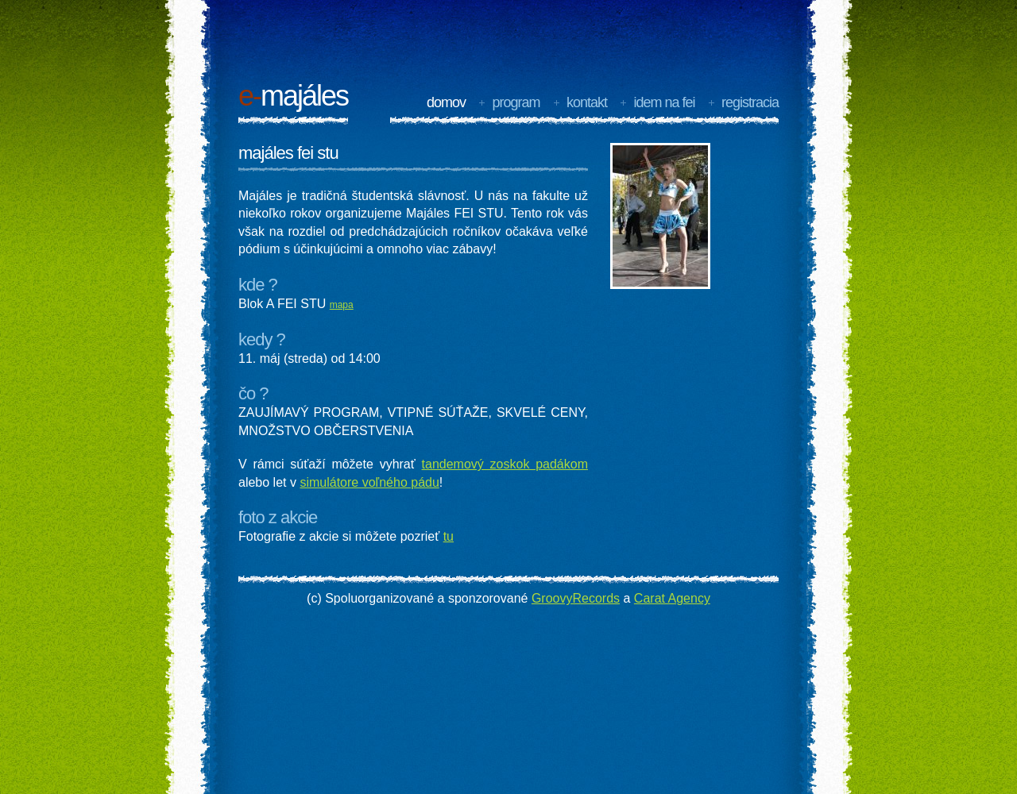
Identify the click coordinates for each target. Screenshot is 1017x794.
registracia (750, 102)
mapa (342, 304)
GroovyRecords (576, 598)
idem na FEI (663, 102)
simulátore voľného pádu (369, 482)
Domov (446, 102)
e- (249, 95)
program (515, 102)
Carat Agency (672, 598)
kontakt (587, 102)
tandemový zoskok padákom (505, 464)
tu (448, 536)
